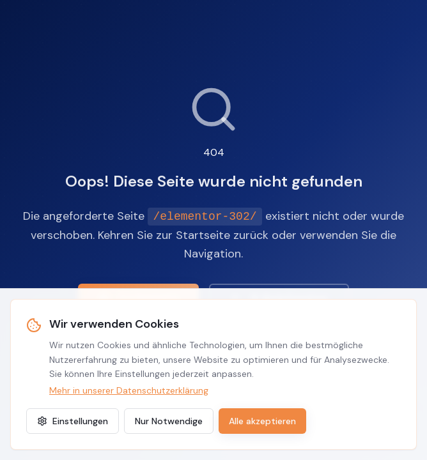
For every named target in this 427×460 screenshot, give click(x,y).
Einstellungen (72, 421)
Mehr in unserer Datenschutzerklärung (128, 390)
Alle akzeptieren (262, 421)
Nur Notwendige (169, 421)
